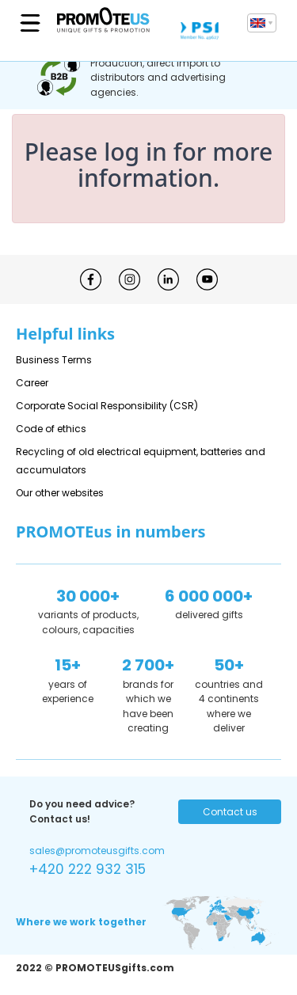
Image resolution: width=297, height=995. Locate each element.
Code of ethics (51, 428)
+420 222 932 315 (87, 869)
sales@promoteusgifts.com (97, 850)
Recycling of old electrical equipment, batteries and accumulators (140, 461)
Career (32, 382)
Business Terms (54, 359)
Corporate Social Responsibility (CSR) (107, 405)
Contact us (230, 811)
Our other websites (60, 492)
